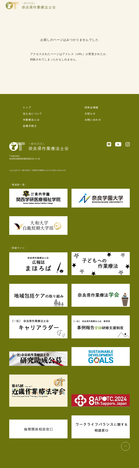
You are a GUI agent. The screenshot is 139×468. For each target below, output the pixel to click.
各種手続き (30, 126)
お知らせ (90, 113)
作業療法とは (31, 119)
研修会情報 (91, 107)
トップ (27, 107)
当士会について (32, 113)
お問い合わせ (93, 119)
